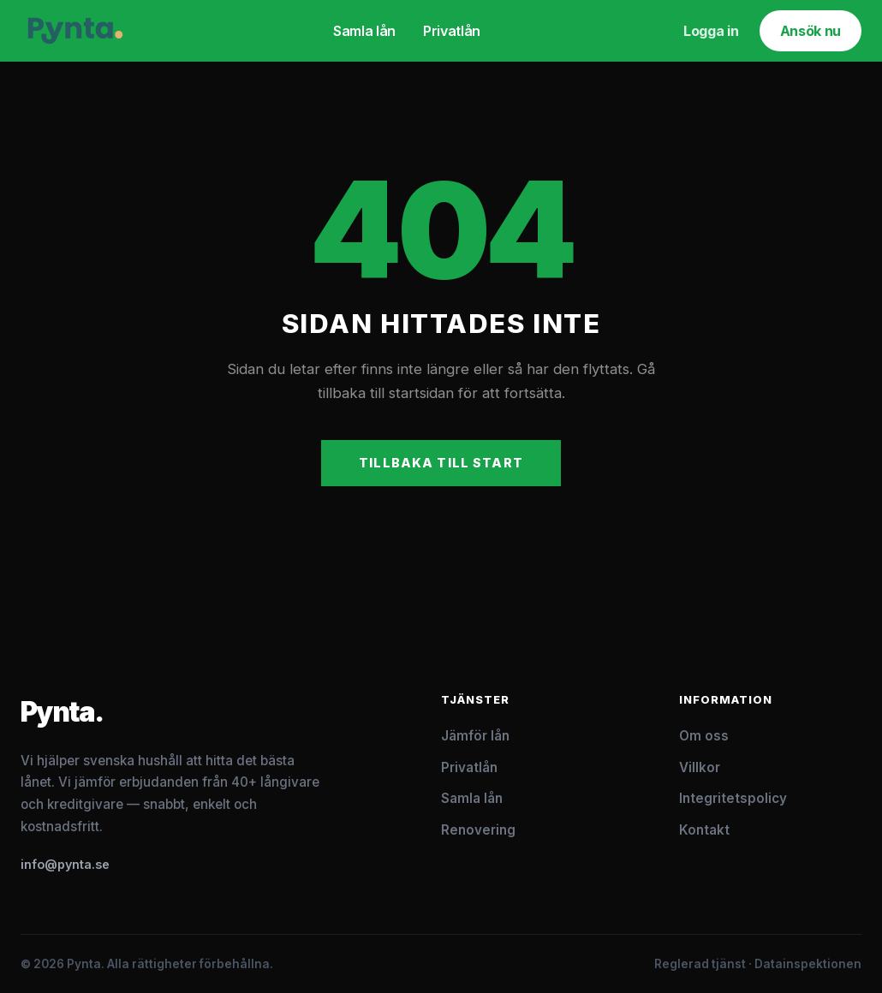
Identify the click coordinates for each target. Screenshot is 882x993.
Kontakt (704, 830)
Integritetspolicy (733, 798)
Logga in (710, 30)
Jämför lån (475, 736)
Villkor (699, 767)
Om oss (704, 736)
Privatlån (451, 30)
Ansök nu (810, 30)
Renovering (478, 830)
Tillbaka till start (441, 462)
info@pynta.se (65, 864)
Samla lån (364, 30)
